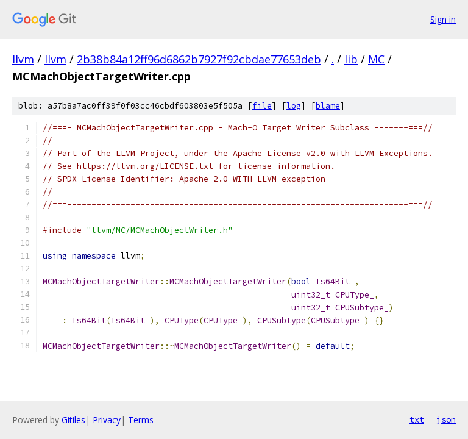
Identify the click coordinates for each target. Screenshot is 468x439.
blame (328, 106)
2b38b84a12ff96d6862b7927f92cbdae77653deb (199, 59)
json (446, 419)
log (293, 106)
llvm (23, 59)
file (262, 106)
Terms (141, 420)
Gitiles (73, 420)
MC (376, 59)
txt (417, 419)
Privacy (107, 420)
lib (351, 59)
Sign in (443, 19)
